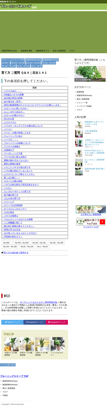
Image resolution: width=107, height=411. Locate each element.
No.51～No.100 (23, 66)
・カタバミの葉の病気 (12, 181)
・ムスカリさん (9, 122)
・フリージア (8, 202)
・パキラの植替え (10, 216)
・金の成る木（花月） (12, 101)
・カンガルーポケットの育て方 (16, 191)
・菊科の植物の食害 (11, 164)
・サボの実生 (8, 212)
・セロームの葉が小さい (13, 115)
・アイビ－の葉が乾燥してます (16, 133)
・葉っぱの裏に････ (11, 178)
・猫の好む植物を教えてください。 (18, 226)
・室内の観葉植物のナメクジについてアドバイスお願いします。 (31, 105)
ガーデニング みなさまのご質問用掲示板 (38, 302)
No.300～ (5, 63)
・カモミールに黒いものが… (15, 108)
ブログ (72, 51)
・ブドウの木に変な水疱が (14, 157)
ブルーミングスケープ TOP (13, 60)
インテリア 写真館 (83, 106)
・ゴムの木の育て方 (11, 198)
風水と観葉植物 (59, 51)
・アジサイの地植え (11, 146)
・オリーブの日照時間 (12, 205)
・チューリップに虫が (12, 136)
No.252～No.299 (18, 63)
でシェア (12, 322)
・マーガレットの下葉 (12, 153)
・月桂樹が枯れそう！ (12, 236)
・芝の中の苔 (8, 119)
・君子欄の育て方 (10, 195)
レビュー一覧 (81, 103)
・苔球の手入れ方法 (11, 230)
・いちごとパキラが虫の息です (16, 167)
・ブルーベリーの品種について (16, 143)
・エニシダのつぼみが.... (13, 112)
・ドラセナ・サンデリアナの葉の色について (22, 126)
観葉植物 (79, 92)
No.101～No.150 (8, 66)
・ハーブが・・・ (10, 139)
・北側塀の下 (8, 150)
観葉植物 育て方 (42, 51)
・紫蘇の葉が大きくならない (15, 160)
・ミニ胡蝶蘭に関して (12, 223)
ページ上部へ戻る (8, 365)
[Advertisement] (53, 29)
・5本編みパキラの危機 (13, 94)
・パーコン (7, 129)
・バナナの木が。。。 (12, 91)
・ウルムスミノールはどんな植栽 (17, 219)
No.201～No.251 (33, 63)
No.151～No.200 (48, 63)
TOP (34, 7)
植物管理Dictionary (9, 51)
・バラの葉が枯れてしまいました (17, 171)
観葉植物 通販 (26, 51)
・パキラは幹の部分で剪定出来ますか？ (20, 185)
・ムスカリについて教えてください (18, 174)
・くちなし (7, 188)
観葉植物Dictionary (50, 60)
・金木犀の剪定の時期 (12, 98)
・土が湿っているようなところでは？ (19, 233)
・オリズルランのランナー (14, 209)
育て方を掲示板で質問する (15, 253)
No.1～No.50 (37, 66)
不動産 (4, 395)
